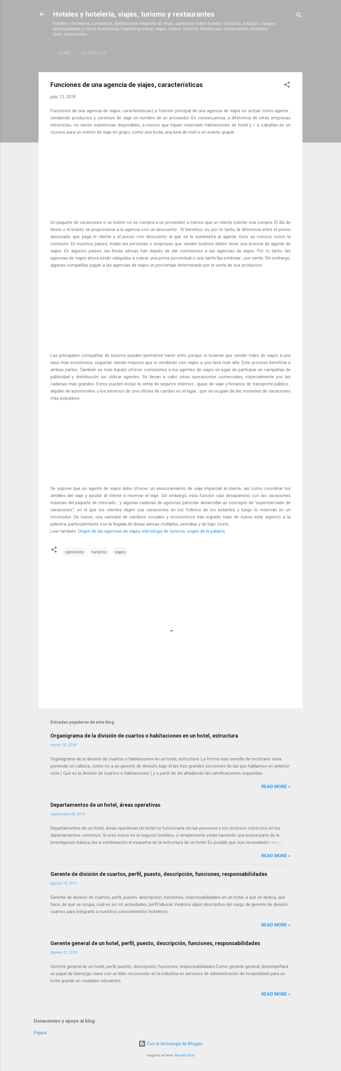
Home (64, 53)
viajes (119, 552)
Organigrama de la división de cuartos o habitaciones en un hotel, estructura (144, 736)
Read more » (276, 786)
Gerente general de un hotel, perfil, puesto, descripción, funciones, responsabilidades (155, 943)
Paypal (40, 1032)
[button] (287, 85)
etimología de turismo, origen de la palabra (183, 531)
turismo (99, 552)
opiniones (74, 552)
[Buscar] (298, 16)
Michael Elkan (185, 1055)
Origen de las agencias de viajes (109, 531)
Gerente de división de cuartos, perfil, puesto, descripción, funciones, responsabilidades (158, 874)
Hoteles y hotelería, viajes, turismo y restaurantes (133, 14)
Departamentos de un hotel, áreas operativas (105, 805)
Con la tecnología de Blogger (170, 1043)
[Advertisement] (170, 177)
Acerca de (94, 53)
